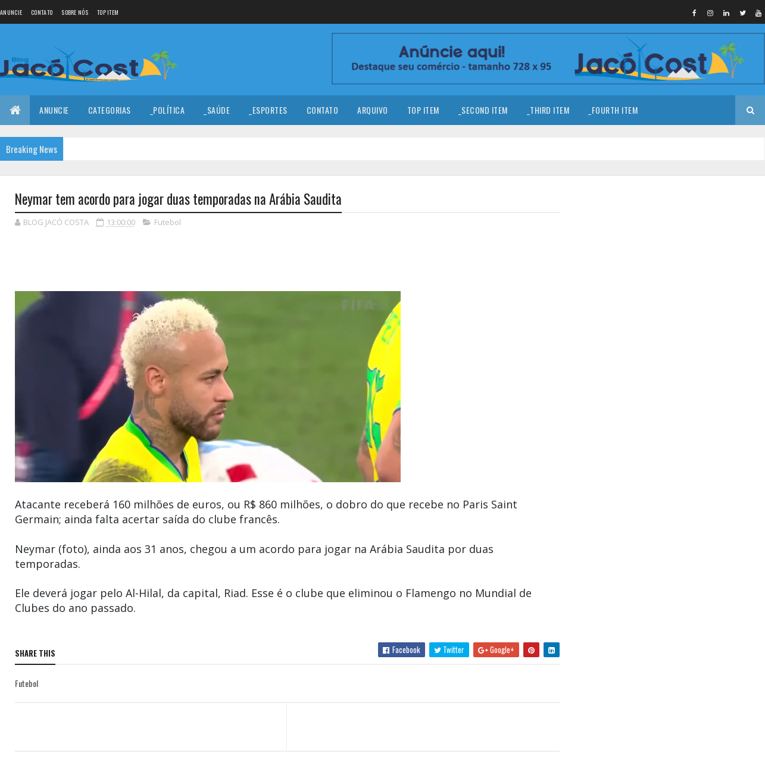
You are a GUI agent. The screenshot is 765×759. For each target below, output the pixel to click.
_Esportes (268, 110)
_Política (167, 110)
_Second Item (483, 110)
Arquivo (372, 110)
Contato (41, 12)
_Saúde (217, 110)
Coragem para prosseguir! (679, 295)
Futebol (167, 222)
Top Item (107, 12)
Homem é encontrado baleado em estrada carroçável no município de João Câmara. (691, 358)
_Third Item (548, 110)
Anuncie (11, 12)
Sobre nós (74, 12)
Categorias (109, 110)
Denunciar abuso (615, 530)
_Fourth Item (613, 110)
